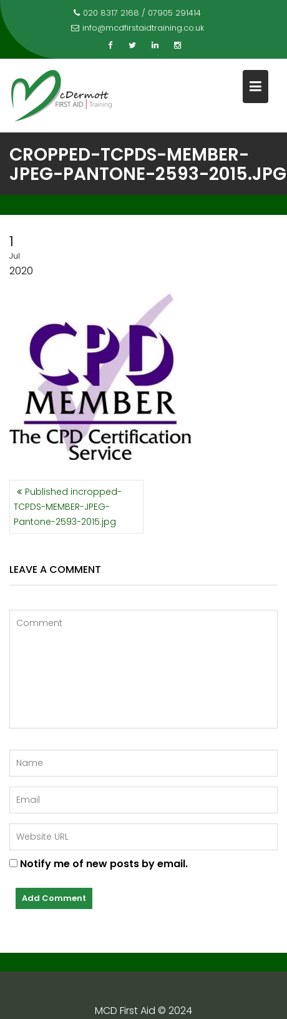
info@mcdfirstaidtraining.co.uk (137, 28)
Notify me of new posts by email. (104, 864)
